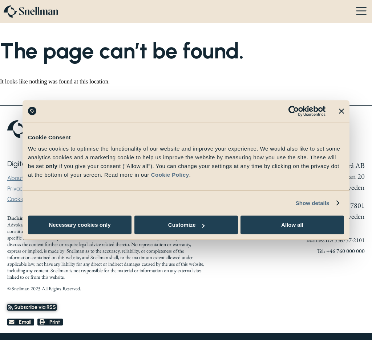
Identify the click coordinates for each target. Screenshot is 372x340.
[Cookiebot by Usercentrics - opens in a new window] (294, 111)
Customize (186, 225)
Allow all (292, 225)
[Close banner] (341, 111)
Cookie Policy (170, 175)
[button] (20, 322)
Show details (312, 203)
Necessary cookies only (79, 225)
